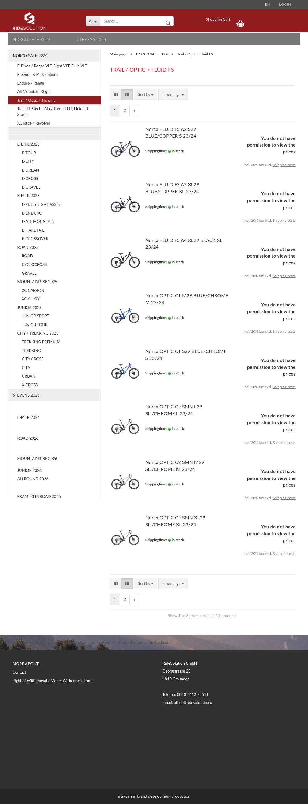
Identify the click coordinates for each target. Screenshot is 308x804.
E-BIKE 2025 (28, 144)
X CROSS (30, 384)
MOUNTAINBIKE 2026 (37, 458)
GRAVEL (29, 273)
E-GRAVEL (31, 187)
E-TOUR (29, 152)
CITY (26, 367)
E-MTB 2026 (28, 417)
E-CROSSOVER (35, 238)
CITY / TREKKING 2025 (38, 333)
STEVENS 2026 (91, 39)
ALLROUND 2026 (32, 478)
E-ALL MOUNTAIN (38, 221)
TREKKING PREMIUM (41, 341)
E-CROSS (30, 178)
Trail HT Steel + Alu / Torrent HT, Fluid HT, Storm (53, 111)
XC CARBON (33, 290)
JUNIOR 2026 (29, 470)
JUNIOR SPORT (35, 316)
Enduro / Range (30, 83)
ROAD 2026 (28, 438)
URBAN (29, 376)
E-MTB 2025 (28, 195)
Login (285, 4)
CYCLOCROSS (34, 264)
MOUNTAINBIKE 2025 (37, 281)
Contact (19, 672)
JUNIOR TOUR (35, 324)
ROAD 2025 (28, 247)
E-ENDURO (32, 213)
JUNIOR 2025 (29, 307)
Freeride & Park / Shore (37, 74)
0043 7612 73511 (193, 694)
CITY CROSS (33, 359)
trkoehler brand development (146, 796)
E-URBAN (30, 170)
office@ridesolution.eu (193, 702)
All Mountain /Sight (34, 91)
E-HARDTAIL (33, 230)
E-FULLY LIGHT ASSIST (42, 204)
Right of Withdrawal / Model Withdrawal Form (53, 680)
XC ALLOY (31, 298)
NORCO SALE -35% (31, 39)
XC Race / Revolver (34, 123)
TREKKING (31, 350)
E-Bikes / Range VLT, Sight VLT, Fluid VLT (52, 65)
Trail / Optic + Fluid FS (36, 100)
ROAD (27, 255)
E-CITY (28, 161)
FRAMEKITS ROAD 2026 (39, 496)
